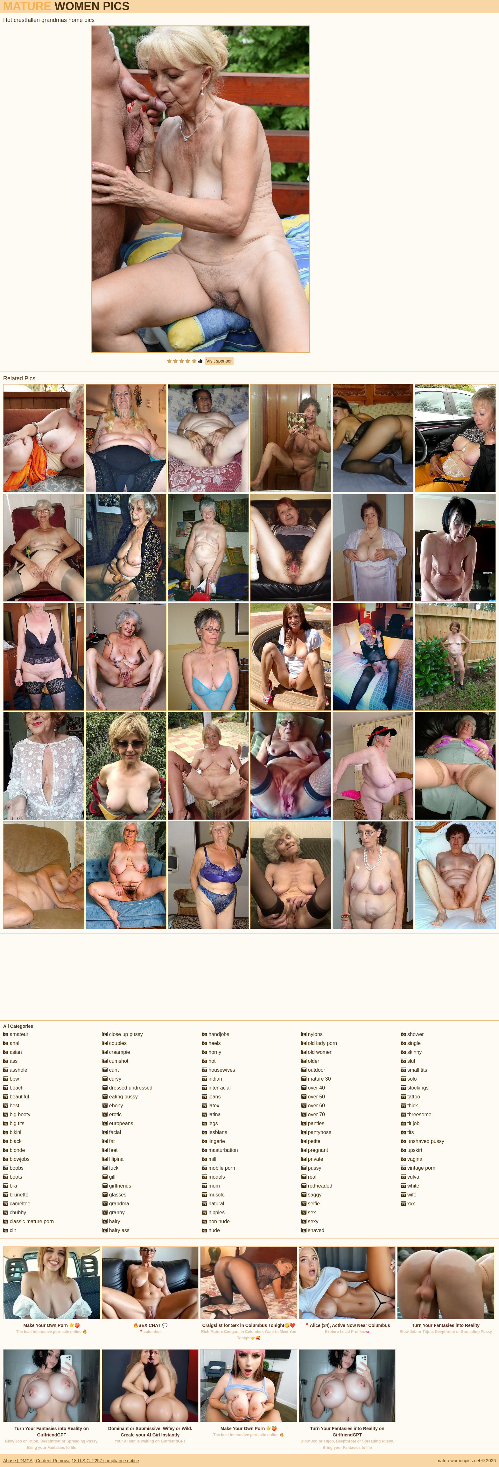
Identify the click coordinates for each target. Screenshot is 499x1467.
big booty (16, 1114)
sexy (309, 1221)
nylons (312, 1034)
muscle (213, 1194)
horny (211, 1052)
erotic (112, 1114)
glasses (114, 1194)
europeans (117, 1123)
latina (211, 1114)
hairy (111, 1221)
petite (310, 1141)
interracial (216, 1087)
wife (409, 1194)
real (308, 1177)
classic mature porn (28, 1221)
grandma (115, 1203)
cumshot (115, 1061)
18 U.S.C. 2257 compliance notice (105, 1460)
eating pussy (119, 1096)
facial (111, 1132)
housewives (218, 1070)
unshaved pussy (422, 1141)
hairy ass (115, 1230)
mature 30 (316, 1079)
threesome (416, 1114)
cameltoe (16, 1203)
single (411, 1043)
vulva (410, 1177)
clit (9, 1230)
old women (317, 1052)
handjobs (215, 1034)
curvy (111, 1079)
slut (408, 1061)
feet (109, 1150)
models (213, 1177)
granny (113, 1212)
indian (212, 1079)
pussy (311, 1168)
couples (114, 1043)
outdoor (313, 1070)
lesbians (214, 1132)
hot (209, 1061)
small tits (414, 1070)
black (12, 1141)
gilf (109, 1177)
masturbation (220, 1150)
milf (209, 1159)
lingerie (213, 1141)
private (312, 1159)
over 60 (313, 1105)
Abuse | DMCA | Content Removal (36, 1460)
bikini (12, 1132)
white (410, 1185)
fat (108, 1141)
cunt (110, 1070)
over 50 (313, 1096)
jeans (211, 1096)
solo (409, 1079)
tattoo (410, 1096)
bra (10, 1185)
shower (412, 1034)
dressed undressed (127, 1087)
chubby (14, 1212)
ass (10, 1061)
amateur (15, 1034)
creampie (116, 1052)
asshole (15, 1070)
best (11, 1105)
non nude (216, 1221)
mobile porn (218, 1168)
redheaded (316, 1185)
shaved (312, 1230)
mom (211, 1185)
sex (308, 1212)
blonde (14, 1150)
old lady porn (319, 1043)
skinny (411, 1052)
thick (409, 1105)
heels (211, 1043)
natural (213, 1203)
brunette (15, 1194)
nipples (213, 1212)
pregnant (314, 1150)
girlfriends (116, 1185)
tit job (410, 1123)
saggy (311, 1194)
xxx (408, 1203)
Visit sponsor (219, 360)
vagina (412, 1159)
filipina (112, 1159)
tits (407, 1132)
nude (211, 1230)
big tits (14, 1123)
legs (210, 1123)
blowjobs (16, 1159)
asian (12, 1052)
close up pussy (122, 1034)
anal (11, 1043)
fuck (110, 1168)
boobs (13, 1168)
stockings (415, 1087)
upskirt (412, 1150)
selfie (310, 1203)
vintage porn (418, 1168)
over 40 (313, 1087)
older (310, 1061)
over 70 (313, 1114)
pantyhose (316, 1132)
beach (13, 1087)
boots (12, 1177)
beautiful (16, 1096)
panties (312, 1123)
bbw (11, 1079)
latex (210, 1105)
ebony (112, 1105)
